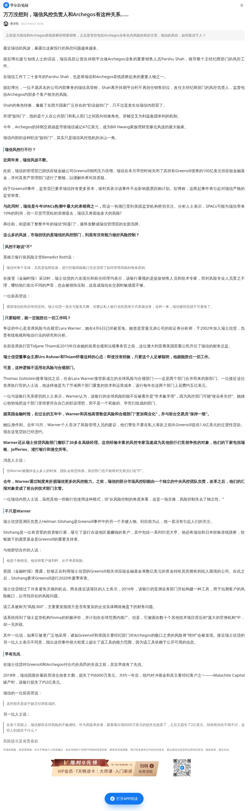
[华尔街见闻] (15, 5)
